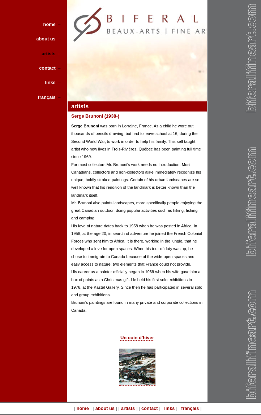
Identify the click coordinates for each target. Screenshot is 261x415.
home (83, 408)
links (169, 408)
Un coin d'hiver (137, 337)
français (190, 408)
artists (128, 408)
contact (149, 408)
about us (105, 408)
